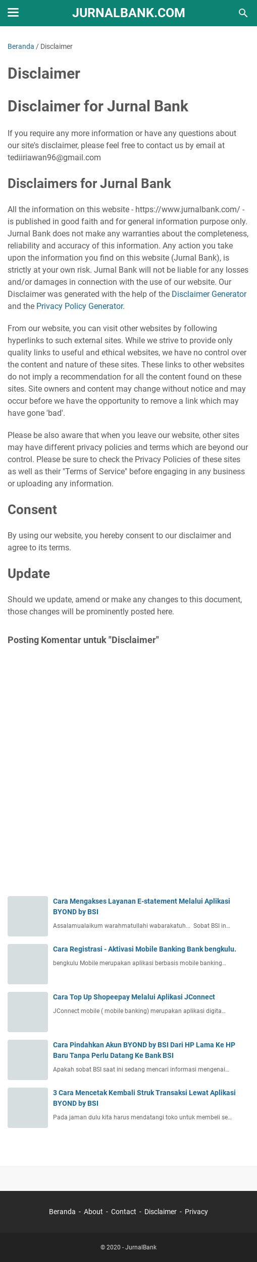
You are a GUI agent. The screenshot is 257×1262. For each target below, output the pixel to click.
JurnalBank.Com (128, 13)
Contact (123, 1212)
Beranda (62, 1212)
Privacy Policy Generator (79, 306)
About (93, 1212)
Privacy (196, 1212)
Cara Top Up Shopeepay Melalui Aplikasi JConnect (134, 997)
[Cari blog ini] (243, 13)
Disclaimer (160, 1212)
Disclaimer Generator (209, 294)
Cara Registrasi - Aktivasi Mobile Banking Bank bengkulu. (144, 949)
